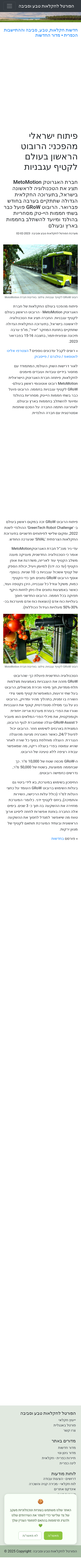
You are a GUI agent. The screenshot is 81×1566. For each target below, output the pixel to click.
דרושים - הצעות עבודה (59, 1479)
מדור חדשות (67, 1448)
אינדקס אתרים (65, 1489)
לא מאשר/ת (30, 1535)
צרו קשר (69, 1430)
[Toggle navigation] (9, 6)
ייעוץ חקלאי (67, 1420)
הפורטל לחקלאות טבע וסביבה (46, 6)
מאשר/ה (53, 1535)
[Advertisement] (40, 85)
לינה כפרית (68, 1463)
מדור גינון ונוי (67, 1453)
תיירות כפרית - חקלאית (59, 1458)
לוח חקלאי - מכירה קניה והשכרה (52, 1484)
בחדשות (57, 838)
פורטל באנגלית (65, 1425)
